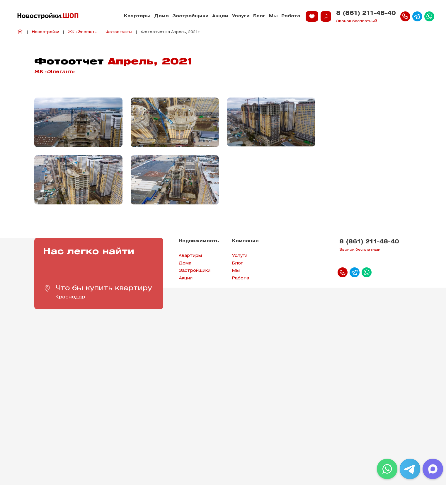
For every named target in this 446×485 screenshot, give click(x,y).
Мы (273, 16)
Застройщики (190, 16)
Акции (220, 16)
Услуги (241, 16)
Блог (259, 16)
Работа (290, 16)
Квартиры (137, 16)
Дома (161, 16)
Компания (245, 241)
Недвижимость (199, 241)
